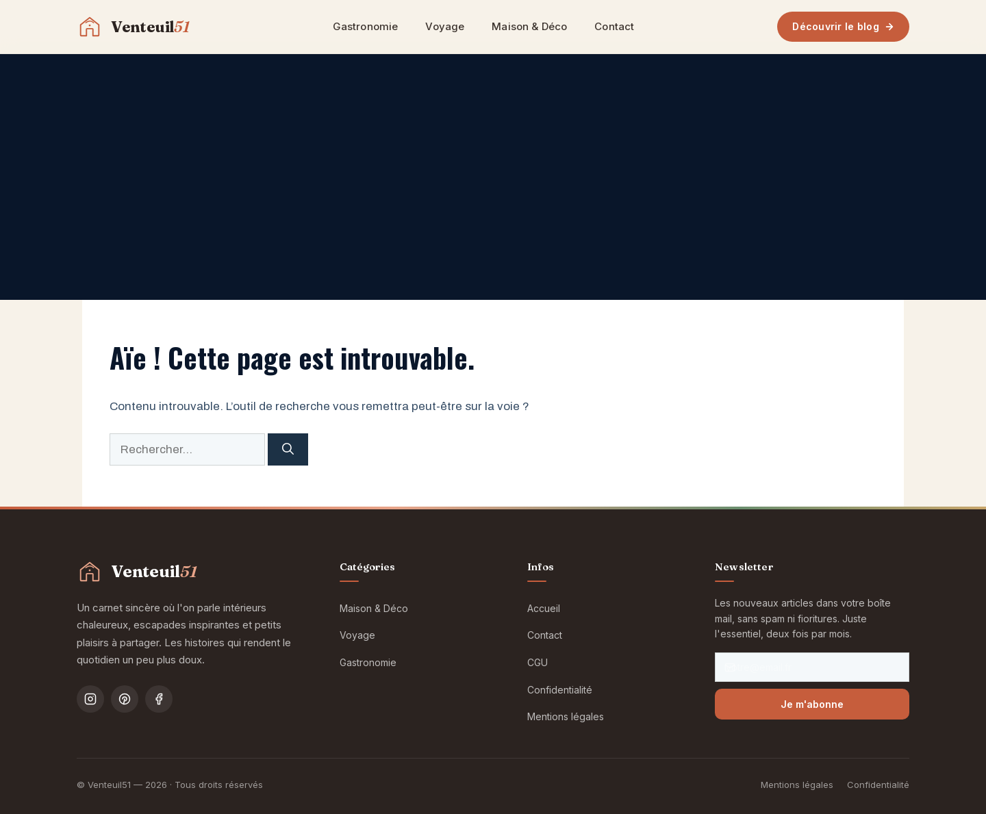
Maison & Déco (529, 26)
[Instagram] (90, 699)
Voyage (444, 26)
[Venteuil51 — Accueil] (133, 27)
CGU (537, 662)
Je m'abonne (812, 704)
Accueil (543, 608)
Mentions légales (565, 716)
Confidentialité (559, 690)
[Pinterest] (124, 699)
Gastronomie (366, 26)
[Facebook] (159, 699)
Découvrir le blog (843, 26)
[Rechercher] (288, 449)
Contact (614, 26)
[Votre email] (812, 667)
